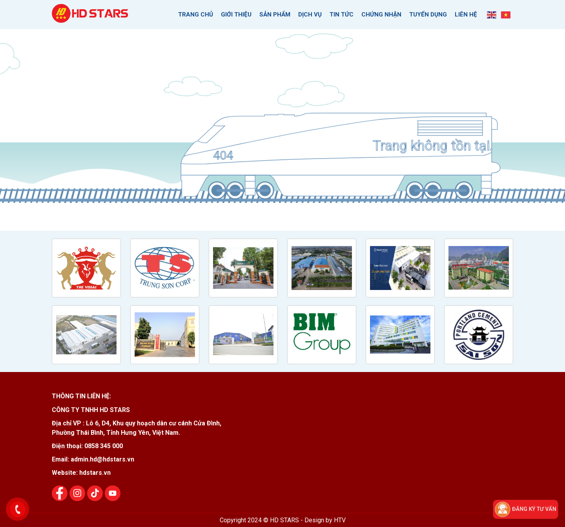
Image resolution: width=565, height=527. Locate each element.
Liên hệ (466, 14)
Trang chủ (195, 14)
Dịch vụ (310, 14)
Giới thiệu (236, 14)
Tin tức (342, 14)
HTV (340, 519)
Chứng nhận (381, 14)
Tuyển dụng (428, 14)
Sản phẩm (274, 14)
